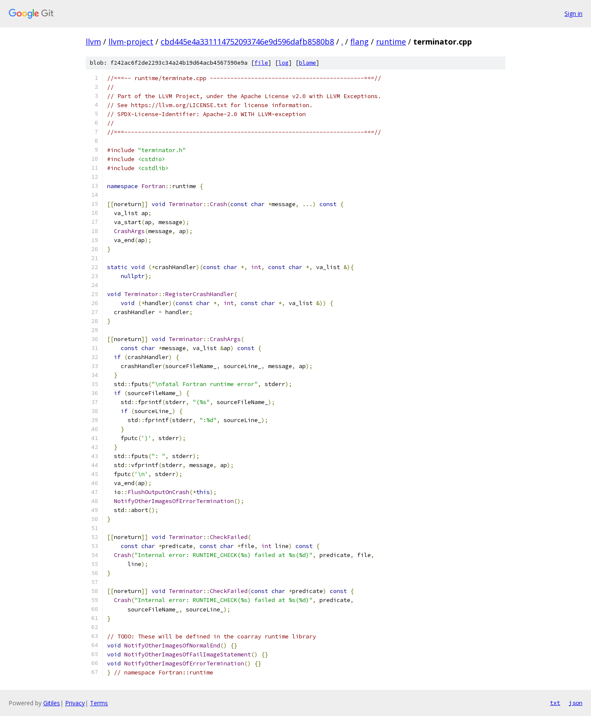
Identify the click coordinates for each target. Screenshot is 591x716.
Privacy (75, 703)
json (575, 703)
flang (359, 41)
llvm (93, 41)
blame (307, 62)
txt (555, 703)
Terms (99, 703)
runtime (391, 41)
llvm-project (130, 41)
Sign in (573, 13)
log (283, 62)
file (261, 62)
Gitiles (51, 703)
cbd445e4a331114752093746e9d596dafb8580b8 (247, 41)
